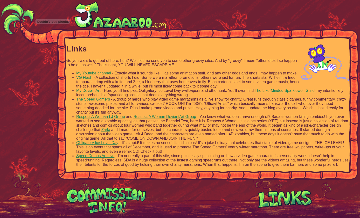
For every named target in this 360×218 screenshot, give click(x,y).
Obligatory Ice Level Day (97, 143)
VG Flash (84, 77)
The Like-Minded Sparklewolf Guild (285, 90)
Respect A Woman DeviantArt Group (164, 117)
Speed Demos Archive (95, 156)
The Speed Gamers (93, 99)
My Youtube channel (93, 73)
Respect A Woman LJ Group (100, 117)
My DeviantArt (88, 90)
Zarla (105, 130)
